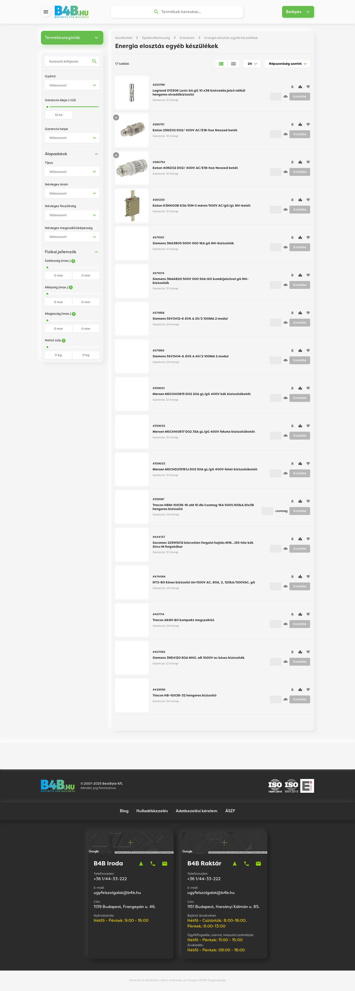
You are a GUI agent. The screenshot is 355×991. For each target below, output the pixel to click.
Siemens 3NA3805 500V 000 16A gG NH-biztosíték (193, 244)
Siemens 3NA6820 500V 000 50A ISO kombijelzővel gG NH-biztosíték (200, 282)
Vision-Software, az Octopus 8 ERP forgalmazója (193, 981)
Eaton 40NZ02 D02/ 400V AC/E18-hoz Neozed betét (195, 168)
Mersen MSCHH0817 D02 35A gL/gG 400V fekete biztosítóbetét (204, 432)
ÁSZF (230, 811)
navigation (141, 864)
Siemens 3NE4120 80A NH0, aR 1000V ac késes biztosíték (199, 658)
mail (165, 864)
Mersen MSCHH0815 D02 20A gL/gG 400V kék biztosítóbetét (202, 395)
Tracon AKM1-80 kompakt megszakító (183, 621)
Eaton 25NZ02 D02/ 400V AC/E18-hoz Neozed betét (195, 131)
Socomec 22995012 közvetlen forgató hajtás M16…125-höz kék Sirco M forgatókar (203, 545)
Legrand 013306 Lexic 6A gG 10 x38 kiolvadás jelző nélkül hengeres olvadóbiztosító (199, 93)
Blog (124, 811)
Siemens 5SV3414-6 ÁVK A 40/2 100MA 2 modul (191, 357)
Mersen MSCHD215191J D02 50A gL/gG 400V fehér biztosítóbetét (205, 470)
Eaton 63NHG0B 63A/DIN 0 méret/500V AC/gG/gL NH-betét (201, 206)
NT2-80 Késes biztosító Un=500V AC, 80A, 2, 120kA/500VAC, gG (204, 583)
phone (153, 864)
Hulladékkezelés (152, 811)
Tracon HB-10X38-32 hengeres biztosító (184, 696)
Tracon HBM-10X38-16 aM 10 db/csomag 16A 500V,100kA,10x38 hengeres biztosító (203, 508)
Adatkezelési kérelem (196, 811)
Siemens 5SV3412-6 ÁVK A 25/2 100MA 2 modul (190, 319)
